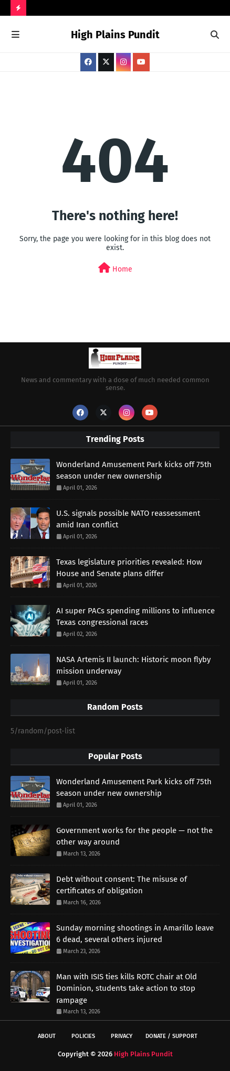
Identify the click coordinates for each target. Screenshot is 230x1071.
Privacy (121, 1036)
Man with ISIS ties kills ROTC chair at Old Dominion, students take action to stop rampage (126, 988)
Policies (83, 1036)
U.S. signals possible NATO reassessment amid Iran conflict (128, 519)
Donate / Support (171, 1036)
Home (115, 268)
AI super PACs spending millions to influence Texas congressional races (135, 617)
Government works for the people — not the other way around (134, 836)
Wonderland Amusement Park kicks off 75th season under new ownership (134, 470)
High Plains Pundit (115, 34)
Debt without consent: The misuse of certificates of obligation (121, 885)
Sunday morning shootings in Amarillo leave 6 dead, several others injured (135, 934)
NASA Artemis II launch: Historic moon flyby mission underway (133, 665)
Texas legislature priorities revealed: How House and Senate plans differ (129, 568)
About (47, 1036)
